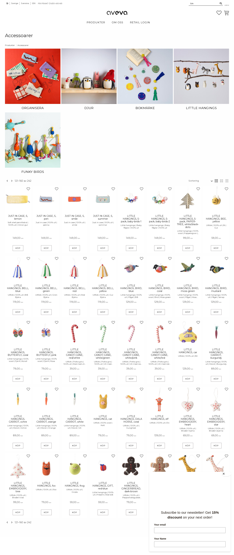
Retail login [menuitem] (140, 22)
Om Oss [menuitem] (117, 22)
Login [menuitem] (227, 5)
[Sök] (221, 3)
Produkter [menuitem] (96, 22)
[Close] (227, 472)
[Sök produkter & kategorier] (204, 3)
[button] (219, 12)
